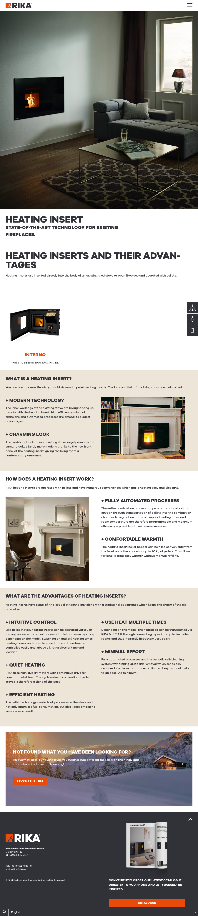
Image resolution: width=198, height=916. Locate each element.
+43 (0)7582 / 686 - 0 (21, 865)
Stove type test (30, 781)
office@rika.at (19, 869)
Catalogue (147, 903)
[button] (189, 5)
